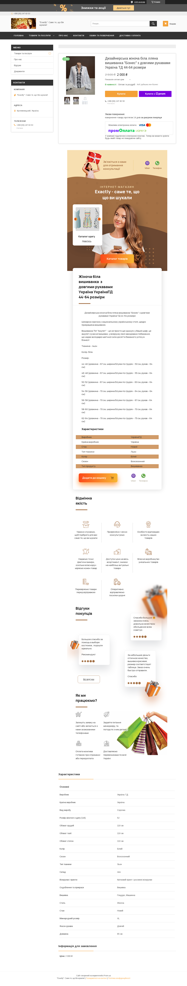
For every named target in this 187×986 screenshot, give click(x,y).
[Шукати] (153, 23)
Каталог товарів (117, 258)
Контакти (78, 35)
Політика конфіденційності (119, 982)
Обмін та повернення (101, 35)
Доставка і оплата (130, 35)
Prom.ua (107, 979)
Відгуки (17, 65)
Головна (19, 35)
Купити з (155, 94)
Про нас (63, 35)
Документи (19, 71)
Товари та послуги (40, 35)
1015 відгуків (139, 2)
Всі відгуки (92, 681)
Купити (121, 94)
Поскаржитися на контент (96, 982)
